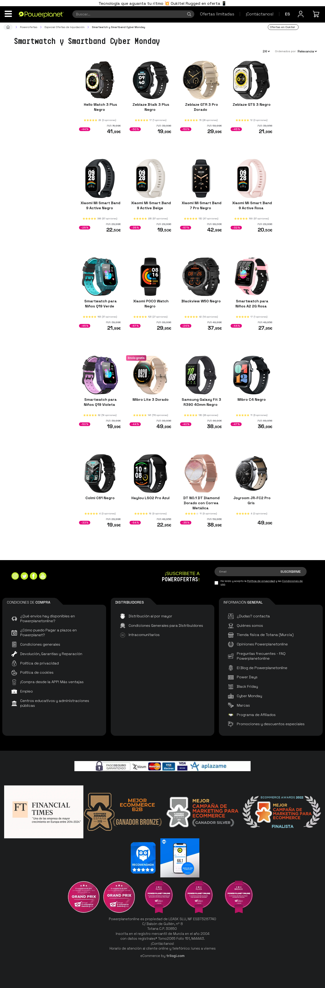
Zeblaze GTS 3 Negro (251, 104)
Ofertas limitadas (217, 14)
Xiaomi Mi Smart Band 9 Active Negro (100, 205)
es (287, 14)
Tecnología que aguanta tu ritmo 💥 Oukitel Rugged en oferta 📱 (162, 3)
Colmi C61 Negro (100, 497)
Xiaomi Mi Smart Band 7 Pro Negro (201, 205)
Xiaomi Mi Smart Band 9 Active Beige (150, 205)
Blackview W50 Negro (201, 301)
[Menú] (8, 13)
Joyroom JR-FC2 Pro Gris (251, 500)
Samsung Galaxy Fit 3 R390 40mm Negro (201, 402)
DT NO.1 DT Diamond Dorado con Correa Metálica (201, 502)
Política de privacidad (261, 581)
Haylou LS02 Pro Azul (150, 497)
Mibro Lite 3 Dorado (151, 399)
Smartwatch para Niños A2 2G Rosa (251, 304)
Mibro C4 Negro (252, 399)
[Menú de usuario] (300, 14)
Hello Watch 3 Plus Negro (100, 107)
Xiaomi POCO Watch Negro (150, 304)
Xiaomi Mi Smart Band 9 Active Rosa (251, 205)
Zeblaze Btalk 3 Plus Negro (150, 107)
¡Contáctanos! (259, 14)
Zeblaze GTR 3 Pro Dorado (201, 107)
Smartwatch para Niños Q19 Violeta (100, 402)
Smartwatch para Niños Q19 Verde (100, 304)
